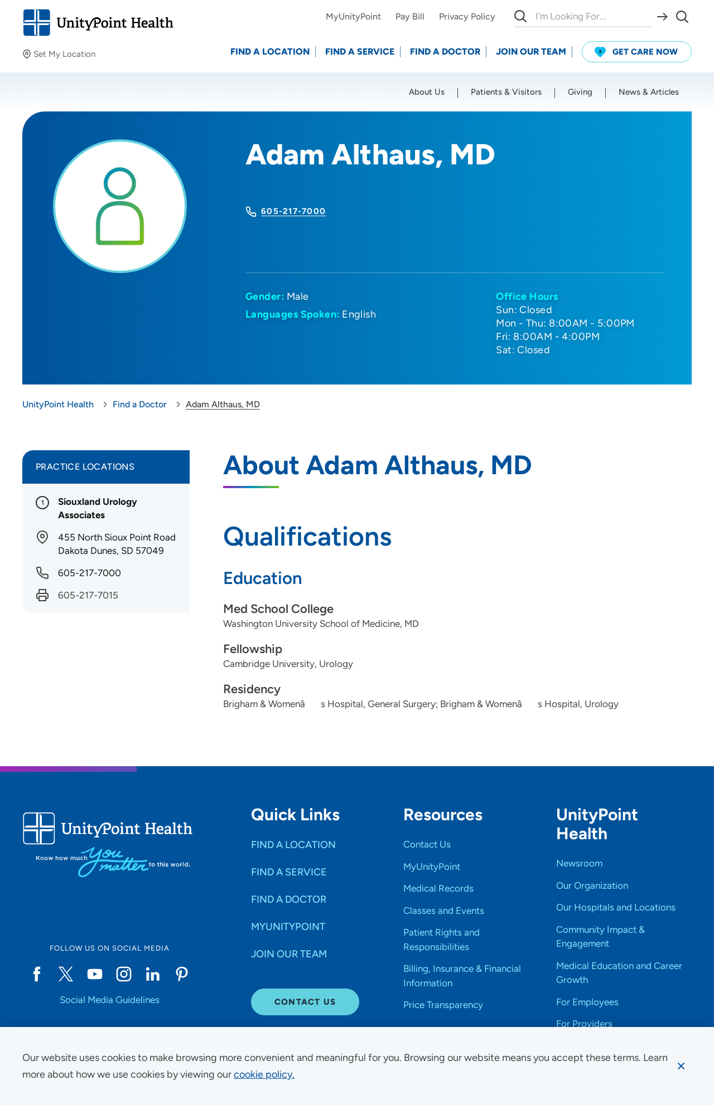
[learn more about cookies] (264, 1074)
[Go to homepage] (97, 22)
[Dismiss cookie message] (681, 1066)
